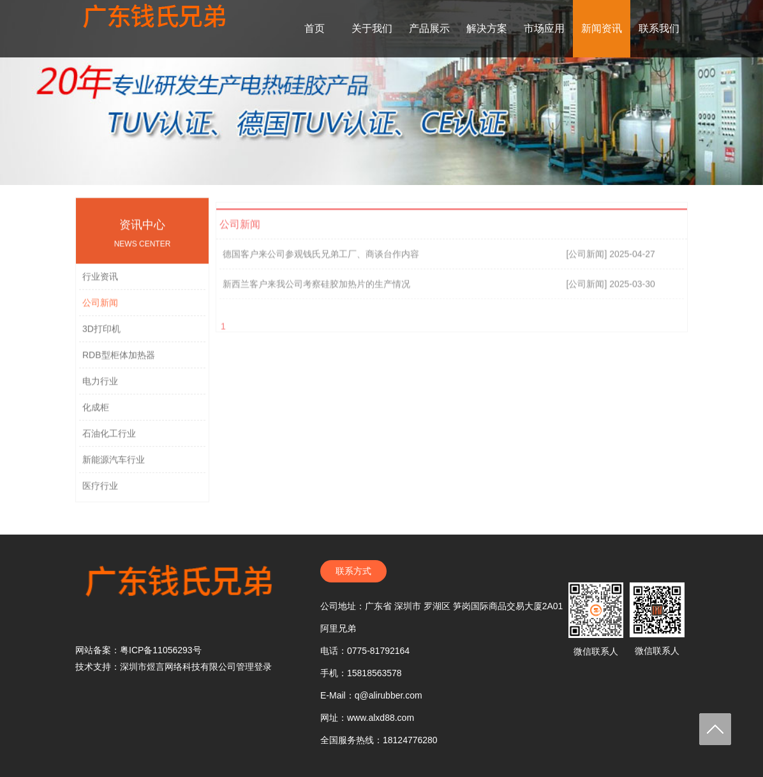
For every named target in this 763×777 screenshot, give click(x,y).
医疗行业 (100, 490)
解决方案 (486, 28)
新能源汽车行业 (113, 464)
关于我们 (372, 28)
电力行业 (100, 386)
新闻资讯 (601, 28)
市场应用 (544, 28)
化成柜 (95, 412)
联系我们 (659, 28)
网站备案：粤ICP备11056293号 (138, 650)
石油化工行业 (109, 438)
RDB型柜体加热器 (118, 360)
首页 (314, 28)
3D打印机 (101, 334)
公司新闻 (100, 307)
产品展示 (429, 28)
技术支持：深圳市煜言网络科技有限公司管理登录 (173, 667)
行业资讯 (100, 281)
